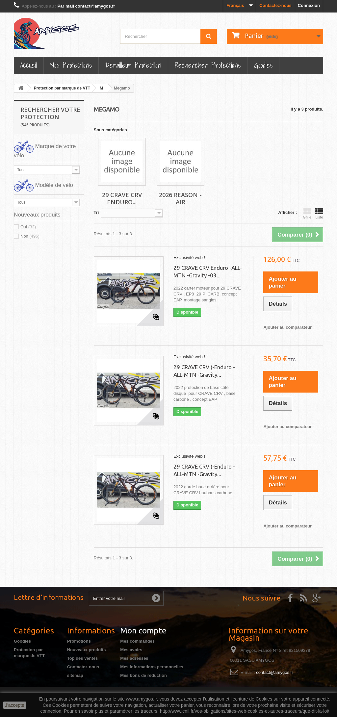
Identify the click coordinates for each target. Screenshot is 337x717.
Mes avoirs (131, 649)
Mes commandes (137, 641)
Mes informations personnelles (151, 666)
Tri (96, 212)
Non (29, 236)
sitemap (75, 675)
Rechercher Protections (208, 65)
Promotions (79, 641)
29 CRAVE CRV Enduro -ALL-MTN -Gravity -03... (207, 271)
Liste (319, 213)
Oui (28, 226)
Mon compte (143, 630)
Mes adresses (134, 658)
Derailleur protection (133, 65)
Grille (307, 213)
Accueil (28, 65)
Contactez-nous (275, 5)
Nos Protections (71, 65)
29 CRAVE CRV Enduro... (122, 198)
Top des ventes (82, 658)
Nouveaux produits (86, 649)
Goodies (263, 65)
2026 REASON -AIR (180, 198)
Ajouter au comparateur (287, 327)
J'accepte (14, 705)
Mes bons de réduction (143, 675)
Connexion (309, 5)
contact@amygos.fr (274, 672)
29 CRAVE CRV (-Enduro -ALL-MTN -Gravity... (204, 371)
